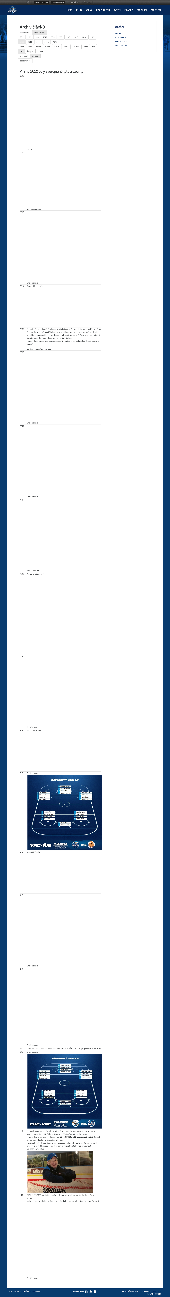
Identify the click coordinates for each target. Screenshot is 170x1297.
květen (56, 46)
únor (30, 46)
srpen (86, 46)
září (93, 46)
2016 (53, 37)
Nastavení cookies (154, 1294)
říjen (21, 51)
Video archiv (121, 41)
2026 (55, 42)
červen (65, 46)
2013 (29, 37)
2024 (38, 42)
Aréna (88, 10)
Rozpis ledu (103, 10)
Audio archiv (121, 45)
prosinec (41, 51)
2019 (76, 37)
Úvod (69, 10)
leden (22, 46)
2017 (60, 37)
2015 (45, 37)
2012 (22, 37)
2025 (46, 42)
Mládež (128, 10)
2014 (37, 37)
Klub (79, 10)
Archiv (118, 33)
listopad (30, 51)
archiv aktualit (39, 32)
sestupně (35, 56)
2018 (68, 37)
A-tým (117, 10)
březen (38, 46)
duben (47, 46)
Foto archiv (120, 37)
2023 (30, 42)
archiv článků (25, 32)
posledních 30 (25, 60)
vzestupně (24, 56)
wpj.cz (137, 1291)
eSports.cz (156, 1291)
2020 (84, 37)
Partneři (156, 10)
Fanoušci (142, 10)
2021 (92, 37)
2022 (22, 42)
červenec (76, 46)
